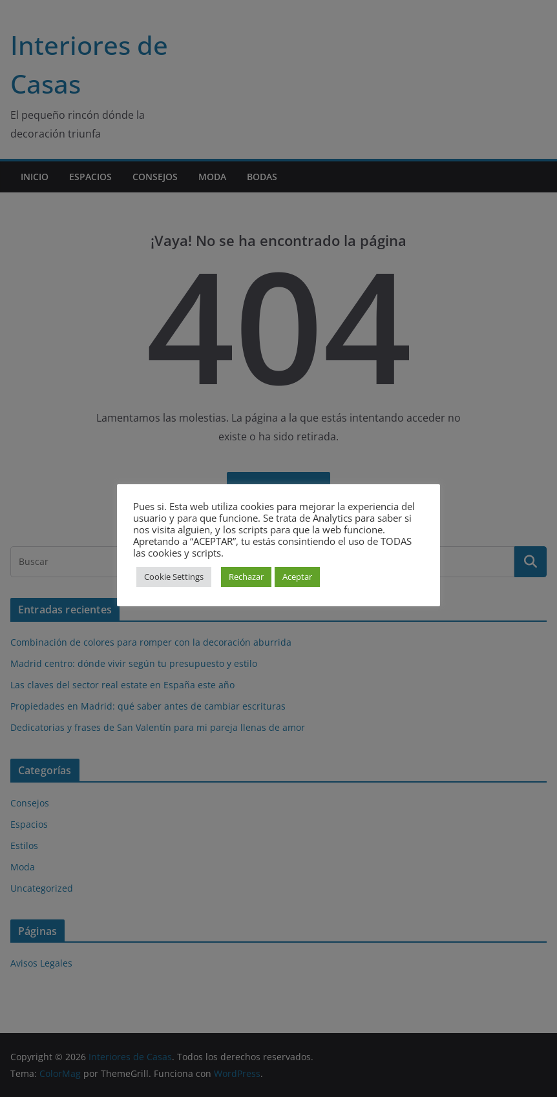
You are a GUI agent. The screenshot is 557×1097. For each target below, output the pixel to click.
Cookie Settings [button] (174, 576)
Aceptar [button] (297, 576)
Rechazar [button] (246, 576)
